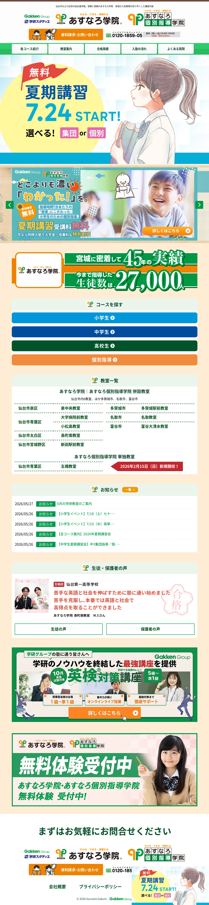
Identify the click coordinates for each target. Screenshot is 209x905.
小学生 (101, 318)
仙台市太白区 (49, 435)
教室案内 (67, 48)
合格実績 (104, 48)
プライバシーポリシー (100, 887)
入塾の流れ (141, 48)
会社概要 (57, 887)
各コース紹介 (29, 48)
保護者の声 (150, 629)
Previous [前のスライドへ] (10, 205)
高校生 (101, 346)
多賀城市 (139, 408)
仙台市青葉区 (47, 466)
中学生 (101, 332)
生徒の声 (58, 629)
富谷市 (139, 426)
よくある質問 (178, 48)
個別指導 (102, 359)
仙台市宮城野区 (51, 444)
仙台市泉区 (49, 408)
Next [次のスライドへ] (199, 205)
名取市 (133, 417)
